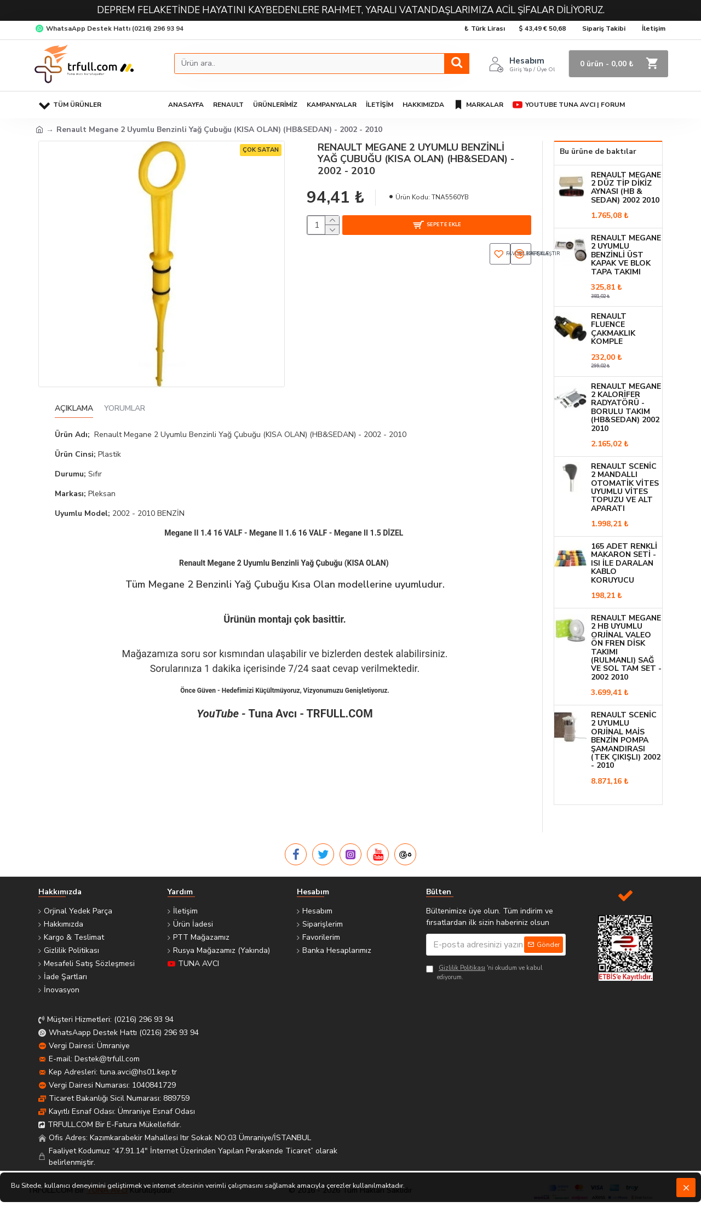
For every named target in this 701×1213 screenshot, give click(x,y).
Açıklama (74, 408)
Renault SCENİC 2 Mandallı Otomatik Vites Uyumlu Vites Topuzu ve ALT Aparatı (625, 487)
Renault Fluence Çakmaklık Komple (613, 329)
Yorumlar (124, 408)
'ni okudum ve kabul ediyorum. (484, 972)
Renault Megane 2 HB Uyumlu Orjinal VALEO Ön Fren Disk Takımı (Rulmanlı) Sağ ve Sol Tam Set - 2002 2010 (626, 647)
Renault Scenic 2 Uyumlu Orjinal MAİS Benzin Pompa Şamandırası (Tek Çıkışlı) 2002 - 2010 (625, 740)
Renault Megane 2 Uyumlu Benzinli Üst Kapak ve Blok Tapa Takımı (626, 255)
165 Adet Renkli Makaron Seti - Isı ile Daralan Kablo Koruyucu (624, 563)
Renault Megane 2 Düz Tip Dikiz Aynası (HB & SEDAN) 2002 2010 (626, 188)
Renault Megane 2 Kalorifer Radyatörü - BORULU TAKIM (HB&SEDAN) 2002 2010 (626, 407)
